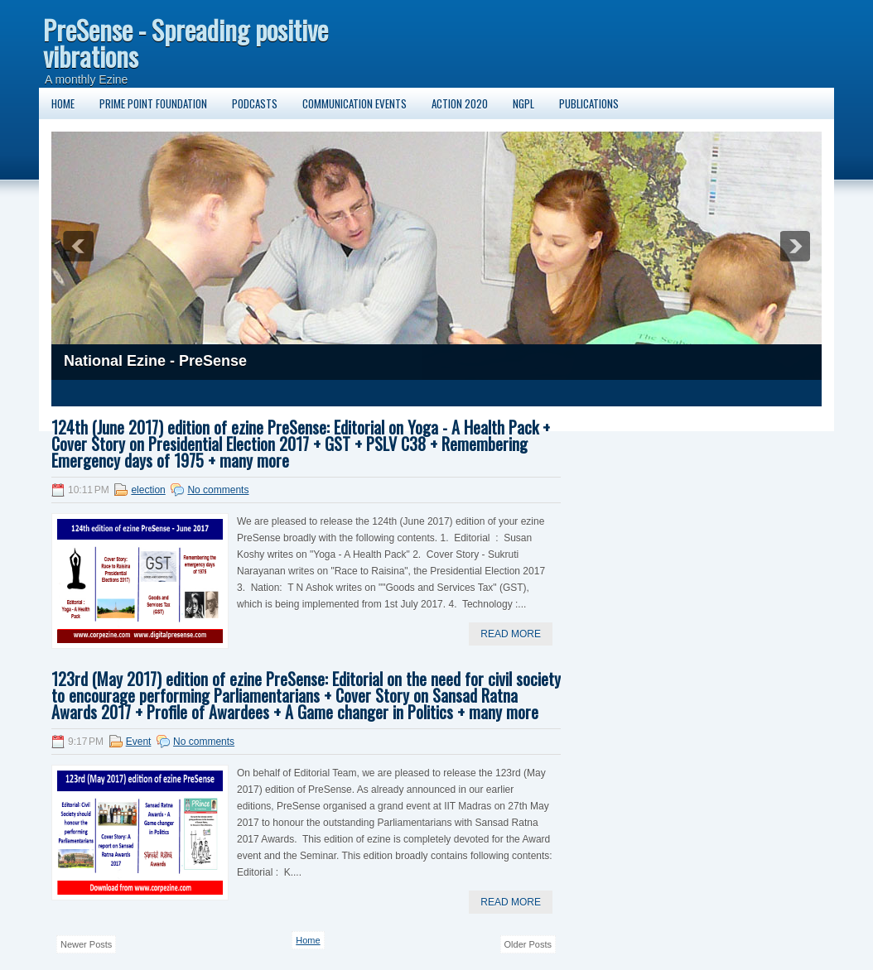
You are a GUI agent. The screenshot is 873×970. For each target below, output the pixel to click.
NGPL (523, 103)
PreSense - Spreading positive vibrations (185, 42)
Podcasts (254, 103)
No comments (217, 490)
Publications (589, 103)
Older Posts (528, 944)
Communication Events (354, 103)
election (148, 490)
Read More (510, 634)
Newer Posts (86, 944)
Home (63, 103)
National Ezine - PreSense (155, 361)
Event (139, 741)
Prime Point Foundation (153, 103)
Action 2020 (460, 103)
